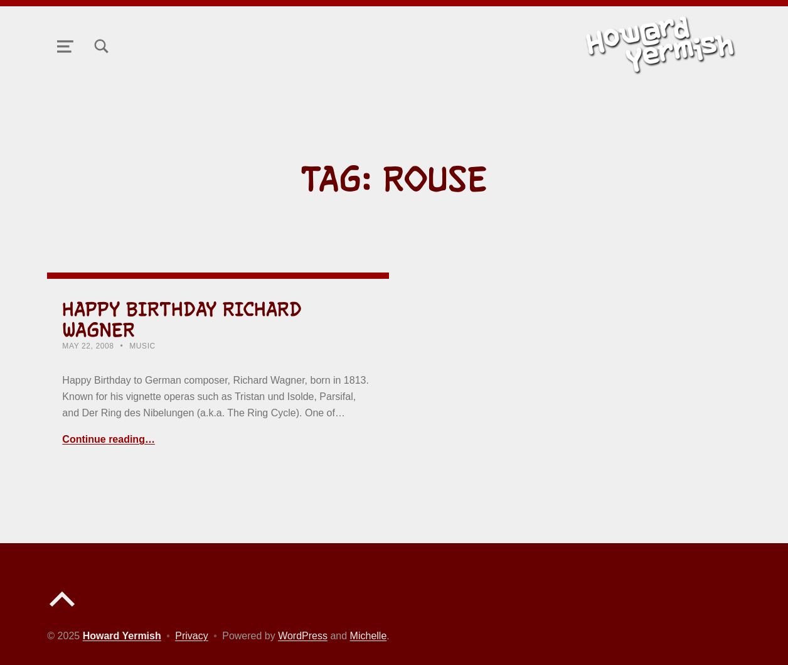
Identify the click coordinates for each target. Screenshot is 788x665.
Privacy (191, 635)
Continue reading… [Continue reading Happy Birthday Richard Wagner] (108, 439)
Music (142, 346)
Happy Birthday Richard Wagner (182, 319)
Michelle (368, 635)
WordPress (302, 635)
